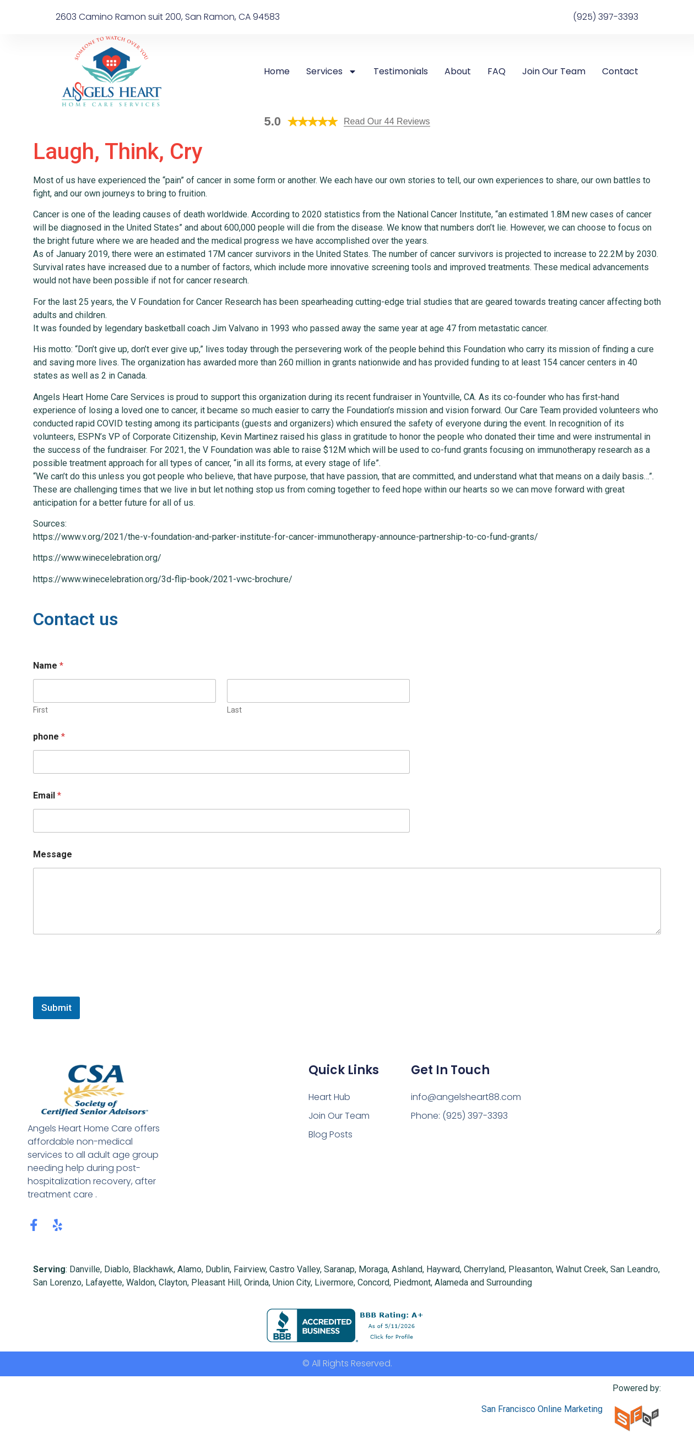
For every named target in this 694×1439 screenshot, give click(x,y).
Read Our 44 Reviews (387, 121)
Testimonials (400, 71)
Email (47, 795)
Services (331, 71)
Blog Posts (330, 1134)
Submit (56, 1007)
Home (277, 71)
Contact (620, 71)
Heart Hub (329, 1097)
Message (52, 854)
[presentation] (116, 989)
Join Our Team (553, 71)
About (457, 71)
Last (234, 709)
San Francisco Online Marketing (542, 1409)
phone (49, 736)
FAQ (496, 71)
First (40, 709)
